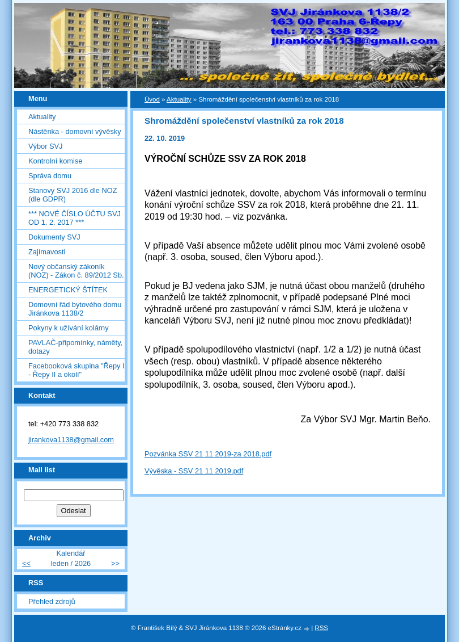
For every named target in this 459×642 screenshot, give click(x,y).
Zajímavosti (46, 251)
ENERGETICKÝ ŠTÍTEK (68, 290)
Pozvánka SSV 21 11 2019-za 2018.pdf (207, 454)
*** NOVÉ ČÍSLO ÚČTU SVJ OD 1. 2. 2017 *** (74, 217)
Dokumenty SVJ (54, 237)
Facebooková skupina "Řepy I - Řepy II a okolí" (76, 370)
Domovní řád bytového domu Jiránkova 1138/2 (74, 308)
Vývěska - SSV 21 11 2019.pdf (193, 471)
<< (26, 563)
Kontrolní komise (55, 161)
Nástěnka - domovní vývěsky (74, 131)
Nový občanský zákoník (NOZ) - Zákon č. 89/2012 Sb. (76, 270)
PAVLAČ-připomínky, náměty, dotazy (75, 346)
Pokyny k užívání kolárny (68, 328)
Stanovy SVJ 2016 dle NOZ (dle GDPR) (72, 194)
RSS (321, 627)
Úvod (152, 99)
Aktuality (42, 116)
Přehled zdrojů (51, 601)
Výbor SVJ (45, 146)
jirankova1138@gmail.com (71, 439)
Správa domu (49, 175)
